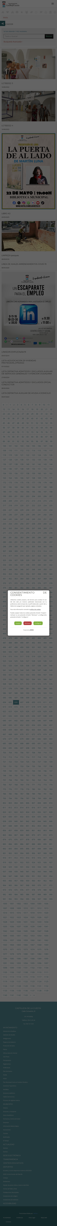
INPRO (32, 630)
